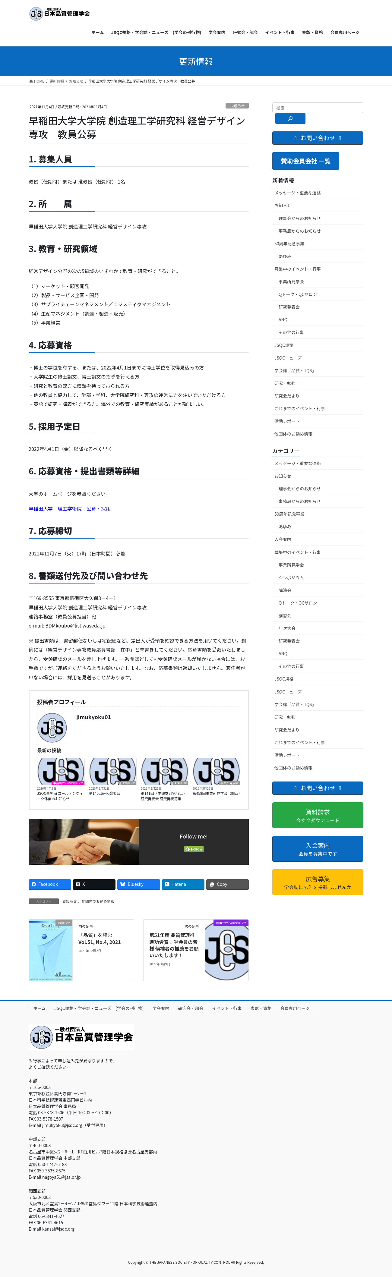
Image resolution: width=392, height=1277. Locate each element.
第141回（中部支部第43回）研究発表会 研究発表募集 (164, 796)
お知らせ (237, 106)
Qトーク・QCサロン (298, 294)
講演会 (285, 590)
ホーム (39, 1008)
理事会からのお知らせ (300, 218)
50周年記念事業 (289, 244)
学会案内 (161, 1008)
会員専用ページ (295, 1008)
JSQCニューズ (288, 358)
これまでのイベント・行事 (299, 408)
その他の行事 (291, 332)
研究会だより (287, 396)
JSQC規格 (283, 345)
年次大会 (287, 628)
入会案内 (282, 539)
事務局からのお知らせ (68, 783)
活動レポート (287, 421)
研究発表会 (289, 307)
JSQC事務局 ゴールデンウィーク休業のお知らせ (60, 796)
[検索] (290, 118)
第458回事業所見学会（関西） (216, 793)
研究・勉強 (285, 383)
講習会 (285, 615)
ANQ (283, 319)
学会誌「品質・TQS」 (295, 370)
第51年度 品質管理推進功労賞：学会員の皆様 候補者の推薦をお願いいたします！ (174, 945)
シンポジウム (291, 577)
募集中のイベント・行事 (297, 269)
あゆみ (285, 256)
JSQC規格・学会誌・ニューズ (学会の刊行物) (99, 1008)
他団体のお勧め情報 (98, 901)
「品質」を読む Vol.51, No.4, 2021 (99, 938)
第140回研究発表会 (104, 793)
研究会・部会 (191, 1008)
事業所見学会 (229, 783)
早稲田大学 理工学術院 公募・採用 (70, 508)
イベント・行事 (227, 1008)
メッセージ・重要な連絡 (297, 193)
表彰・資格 (261, 1008)
